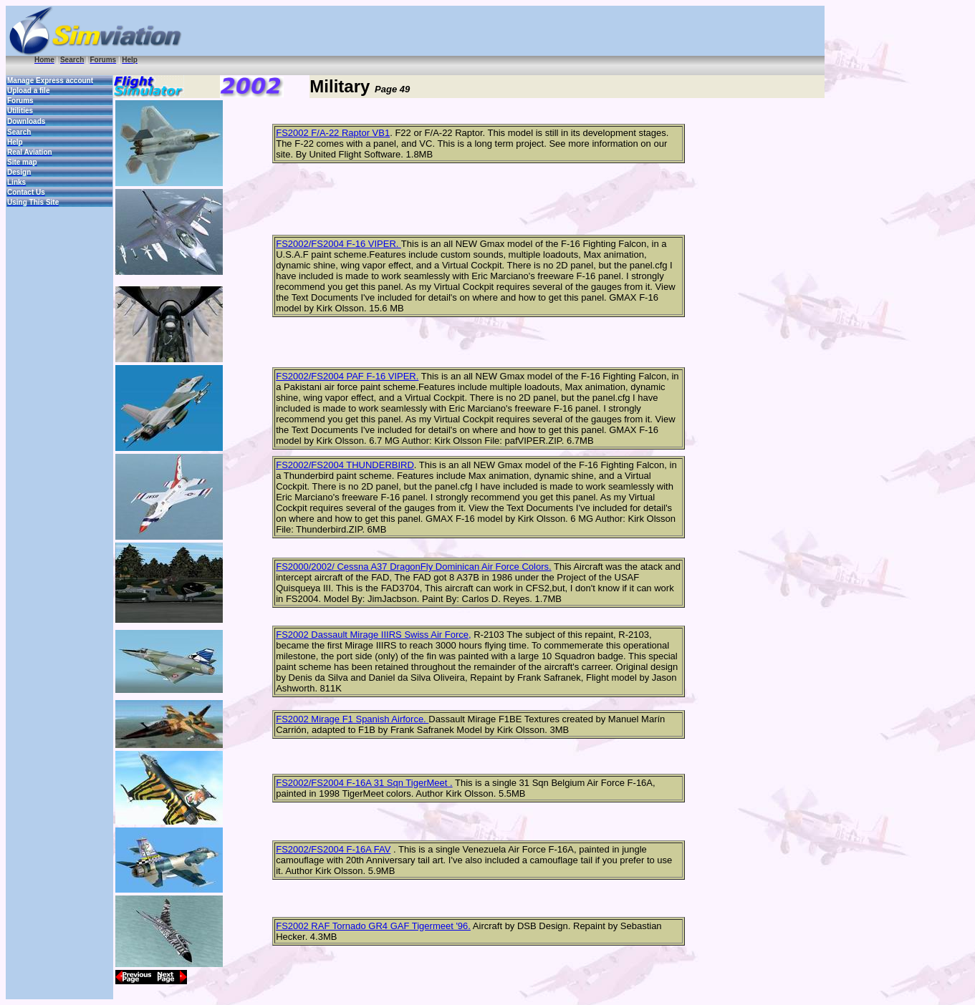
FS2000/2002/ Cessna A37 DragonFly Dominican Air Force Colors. (413, 566)
